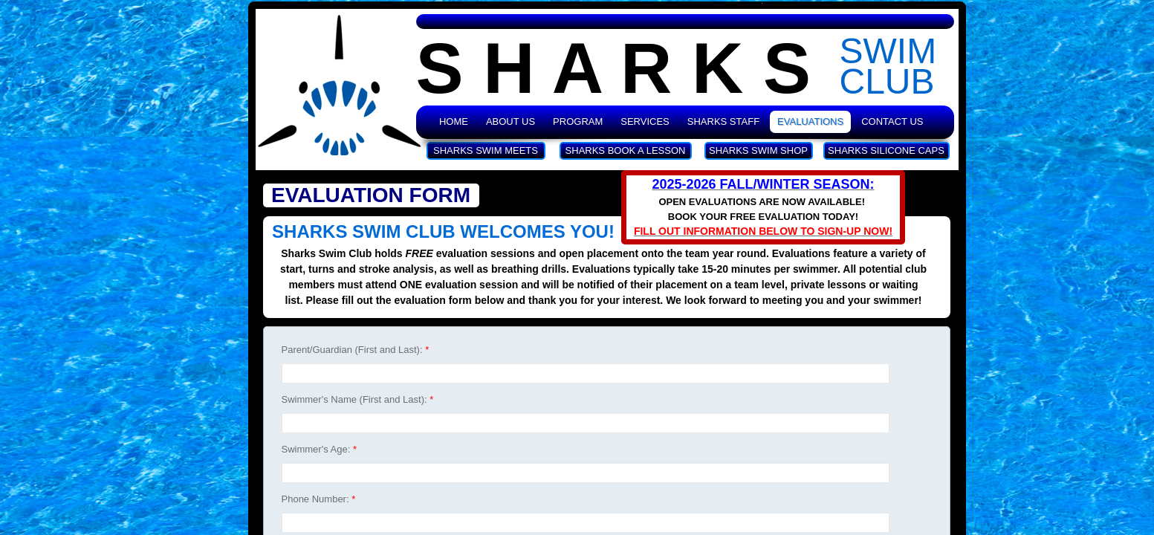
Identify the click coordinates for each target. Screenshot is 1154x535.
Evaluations (810, 121)
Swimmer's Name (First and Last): (358, 399)
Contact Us (892, 121)
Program (578, 121)
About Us (510, 121)
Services (645, 121)
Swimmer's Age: (319, 449)
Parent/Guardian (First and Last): (355, 349)
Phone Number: (319, 499)
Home (453, 121)
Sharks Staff (723, 121)
